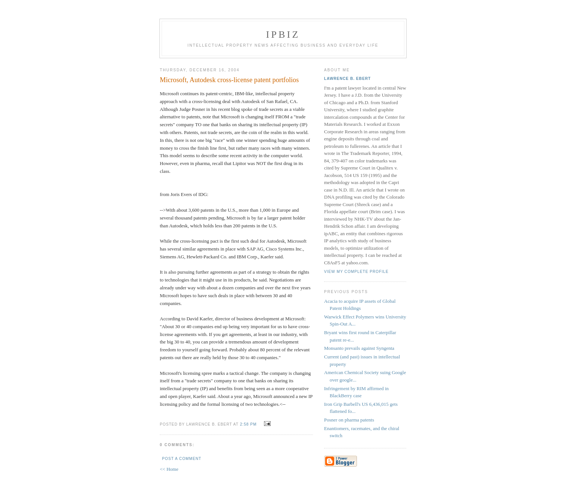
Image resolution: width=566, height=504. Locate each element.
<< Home (169, 469)
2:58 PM (248, 424)
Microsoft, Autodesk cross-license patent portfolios (229, 80)
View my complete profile (356, 272)
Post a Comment (181, 459)
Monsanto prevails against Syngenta (359, 348)
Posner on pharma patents (349, 420)
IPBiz (283, 34)
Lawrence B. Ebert (347, 79)
